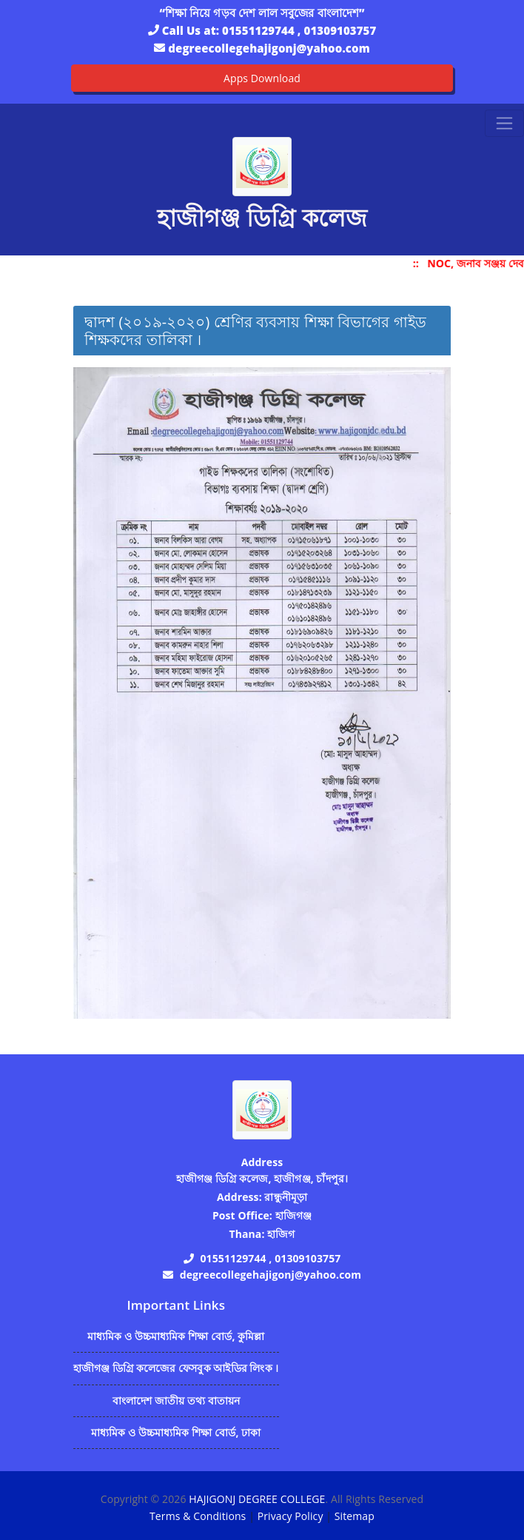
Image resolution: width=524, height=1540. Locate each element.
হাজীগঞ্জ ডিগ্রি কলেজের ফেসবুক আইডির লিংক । (176, 1368)
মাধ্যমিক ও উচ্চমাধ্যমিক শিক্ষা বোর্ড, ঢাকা (176, 1432)
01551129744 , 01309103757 (299, 30)
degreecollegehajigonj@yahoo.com (268, 48)
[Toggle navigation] (504, 123)
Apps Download (262, 78)
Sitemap (354, 1516)
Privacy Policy (290, 1516)
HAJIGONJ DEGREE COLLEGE (257, 1499)
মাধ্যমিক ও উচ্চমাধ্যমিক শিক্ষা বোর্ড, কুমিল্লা (176, 1336)
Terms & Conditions (198, 1516)
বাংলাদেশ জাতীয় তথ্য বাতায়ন (176, 1400)
